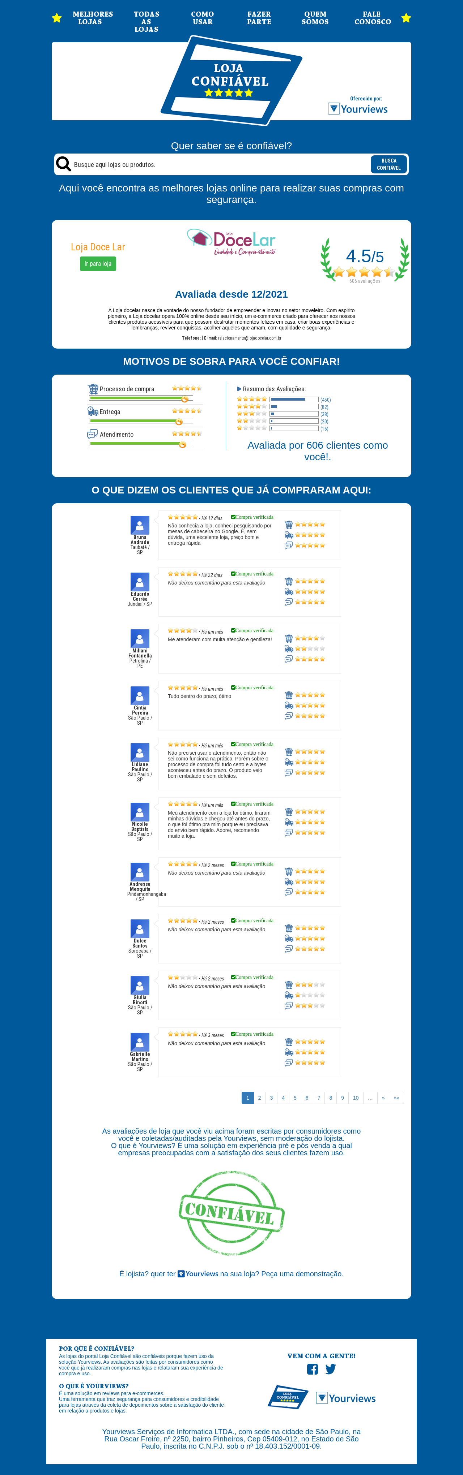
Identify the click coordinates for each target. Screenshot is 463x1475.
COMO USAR (202, 18)
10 (356, 1098)
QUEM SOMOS (315, 18)
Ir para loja (98, 263)
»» (396, 1098)
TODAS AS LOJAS (146, 22)
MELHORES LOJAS (90, 18)
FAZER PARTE (259, 18)
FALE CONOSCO (371, 18)
